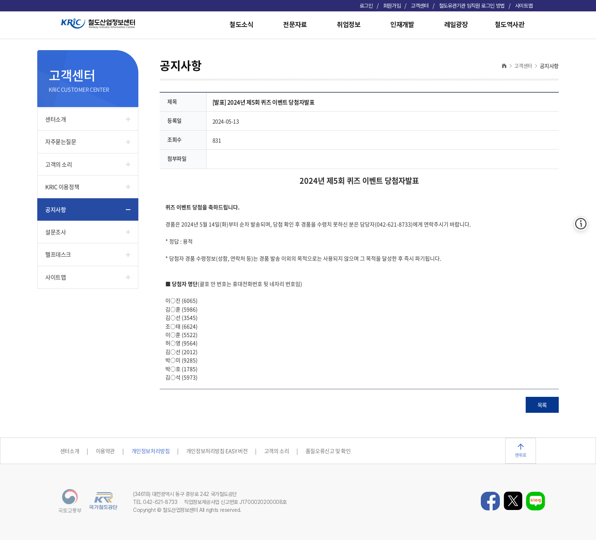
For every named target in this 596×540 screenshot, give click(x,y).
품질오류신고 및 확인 (328, 451)
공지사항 (55, 209)
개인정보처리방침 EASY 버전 (216, 451)
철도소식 (241, 24)
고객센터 (419, 6)
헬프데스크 (58, 254)
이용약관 (105, 451)
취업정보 (348, 24)
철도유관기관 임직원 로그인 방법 (472, 6)
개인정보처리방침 (151, 451)
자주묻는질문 (60, 141)
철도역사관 (510, 24)
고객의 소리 (58, 164)
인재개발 (402, 24)
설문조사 (55, 232)
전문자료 (295, 24)
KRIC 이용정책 (62, 187)
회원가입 (392, 6)
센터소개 (55, 119)
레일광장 (456, 24)
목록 (542, 405)
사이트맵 (524, 6)
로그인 (366, 6)
